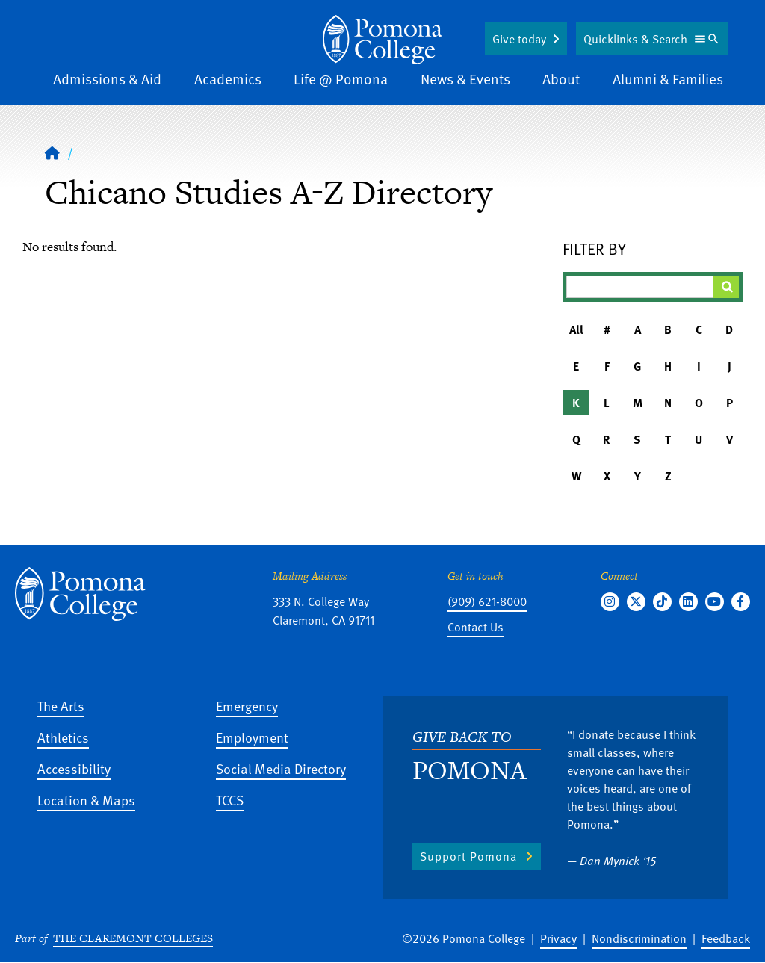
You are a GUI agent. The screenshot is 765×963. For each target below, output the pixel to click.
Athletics (63, 737)
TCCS (230, 800)
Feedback (725, 938)
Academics (227, 79)
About (561, 79)
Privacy (558, 938)
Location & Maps (86, 800)
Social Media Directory (281, 768)
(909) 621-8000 (487, 601)
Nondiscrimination (639, 938)
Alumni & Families (668, 79)
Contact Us (475, 627)
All (576, 329)
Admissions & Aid (107, 79)
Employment (252, 737)
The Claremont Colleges (133, 938)
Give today (519, 39)
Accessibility (74, 768)
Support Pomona (468, 856)
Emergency (247, 706)
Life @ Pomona (341, 79)
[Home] (382, 39)
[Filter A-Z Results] (639, 287)
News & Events (465, 79)
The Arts (60, 706)
